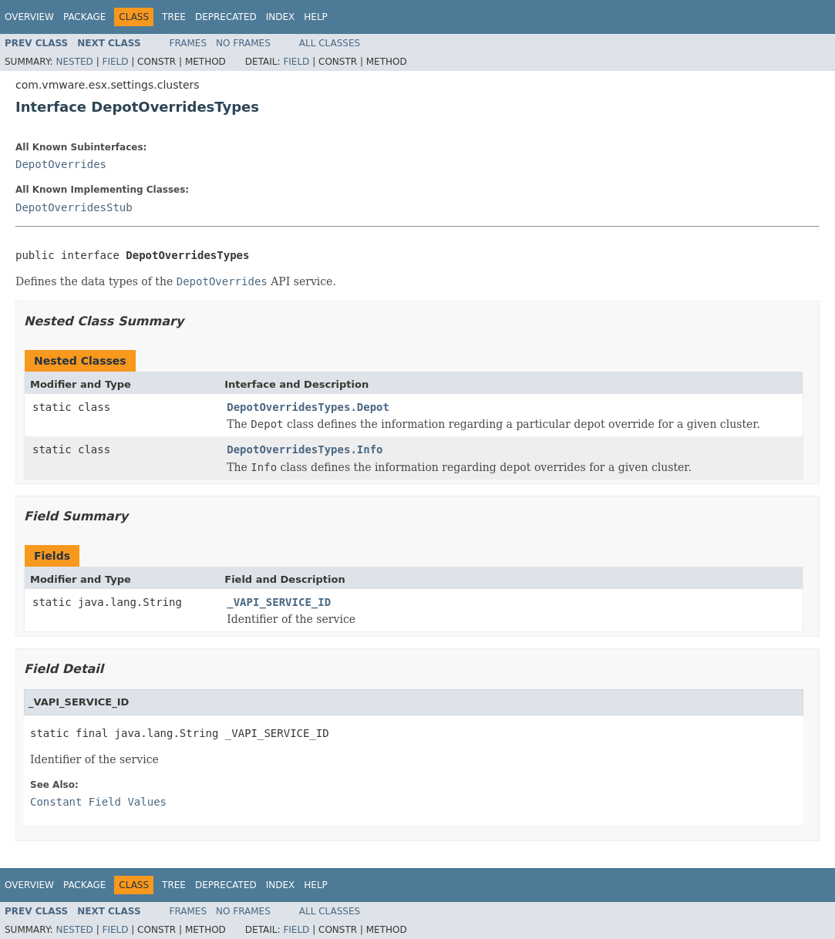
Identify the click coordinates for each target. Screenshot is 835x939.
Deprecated (226, 17)
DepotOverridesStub (74, 207)
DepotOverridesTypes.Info (304, 449)
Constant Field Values (98, 802)
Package (84, 17)
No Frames (243, 43)
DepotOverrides (60, 164)
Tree (174, 17)
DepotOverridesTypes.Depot (308, 407)
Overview (29, 17)
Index (280, 17)
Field (115, 61)
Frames (188, 43)
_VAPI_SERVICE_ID (279, 602)
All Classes (329, 43)
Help (316, 17)
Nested (74, 61)
